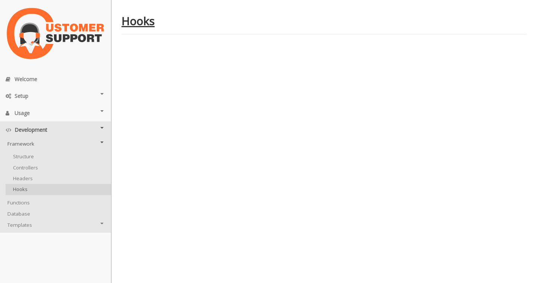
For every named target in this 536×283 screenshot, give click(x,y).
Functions (18, 202)
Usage (54, 112)
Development (54, 129)
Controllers (25, 167)
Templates (55, 224)
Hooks (20, 189)
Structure (23, 156)
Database (18, 213)
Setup (54, 95)
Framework (55, 143)
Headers (23, 178)
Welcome (21, 79)
